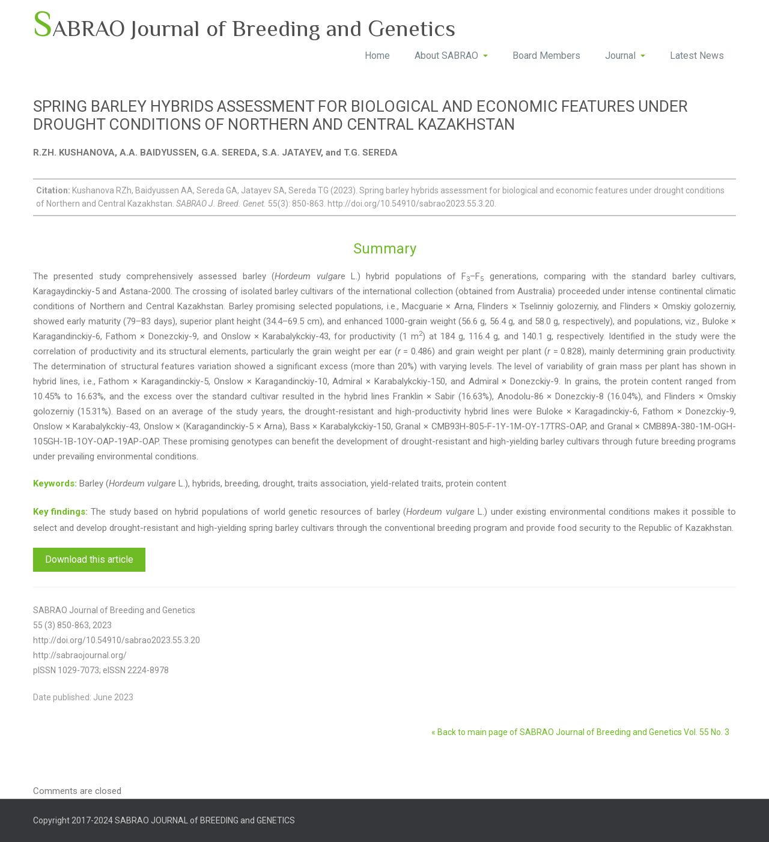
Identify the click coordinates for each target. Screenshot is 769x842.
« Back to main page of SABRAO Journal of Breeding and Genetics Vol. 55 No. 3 (580, 732)
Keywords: (55, 483)
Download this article (89, 559)
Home (377, 55)
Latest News (697, 55)
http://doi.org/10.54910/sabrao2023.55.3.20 (116, 640)
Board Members (546, 55)
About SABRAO (451, 55)
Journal (625, 55)
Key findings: (60, 511)
